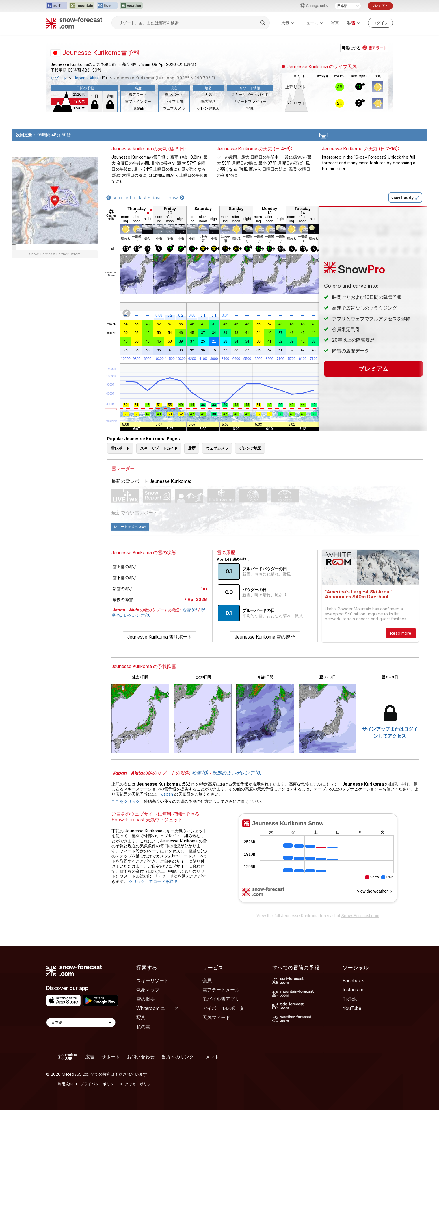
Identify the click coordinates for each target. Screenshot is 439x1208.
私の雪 (143, 1027)
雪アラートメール (220, 990)
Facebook (353, 980)
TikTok (350, 999)
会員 (207, 980)
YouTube (352, 1008)
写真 (335, 22)
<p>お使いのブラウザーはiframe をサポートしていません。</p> (318, 861)
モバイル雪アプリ (220, 999)
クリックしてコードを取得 (153, 881)
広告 (89, 1057)
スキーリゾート (152, 980)
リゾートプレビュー (250, 101)
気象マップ (147, 990)
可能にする (364, 48)
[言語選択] (348, 6)
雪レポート (174, 94)
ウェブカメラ (174, 108)
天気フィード (216, 1017)
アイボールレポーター (225, 1008)
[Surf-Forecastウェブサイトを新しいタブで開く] (56, 6)
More (111, 275)
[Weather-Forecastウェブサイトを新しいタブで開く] (131, 6)
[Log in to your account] (380, 23)
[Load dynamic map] (14, 247)
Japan (167, 794)
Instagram (353, 990)
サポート (110, 1057)
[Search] (263, 22)
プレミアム (380, 5)
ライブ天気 (174, 101)
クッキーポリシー (140, 1084)
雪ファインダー (138, 101)
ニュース (312, 23)
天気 (287, 23)
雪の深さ (208, 101)
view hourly (405, 197)
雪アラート (138, 94)
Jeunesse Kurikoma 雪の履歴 (265, 637)
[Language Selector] (81, 1022)
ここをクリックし (127, 801)
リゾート (59, 78)
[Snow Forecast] (74, 23)
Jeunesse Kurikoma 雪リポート (159, 637)
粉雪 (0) (189, 609)
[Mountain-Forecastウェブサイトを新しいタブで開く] (81, 6)
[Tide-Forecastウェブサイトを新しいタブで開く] (107, 6)
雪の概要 (145, 999)
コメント (210, 1057)
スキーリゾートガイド (250, 94)
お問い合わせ (141, 1057)
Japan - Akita (86, 78)
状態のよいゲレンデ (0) (237, 773)
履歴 (138, 108)
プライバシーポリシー (99, 1084)
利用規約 (65, 1084)
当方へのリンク (177, 1057)
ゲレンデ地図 (208, 108)
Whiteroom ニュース (157, 1008)
